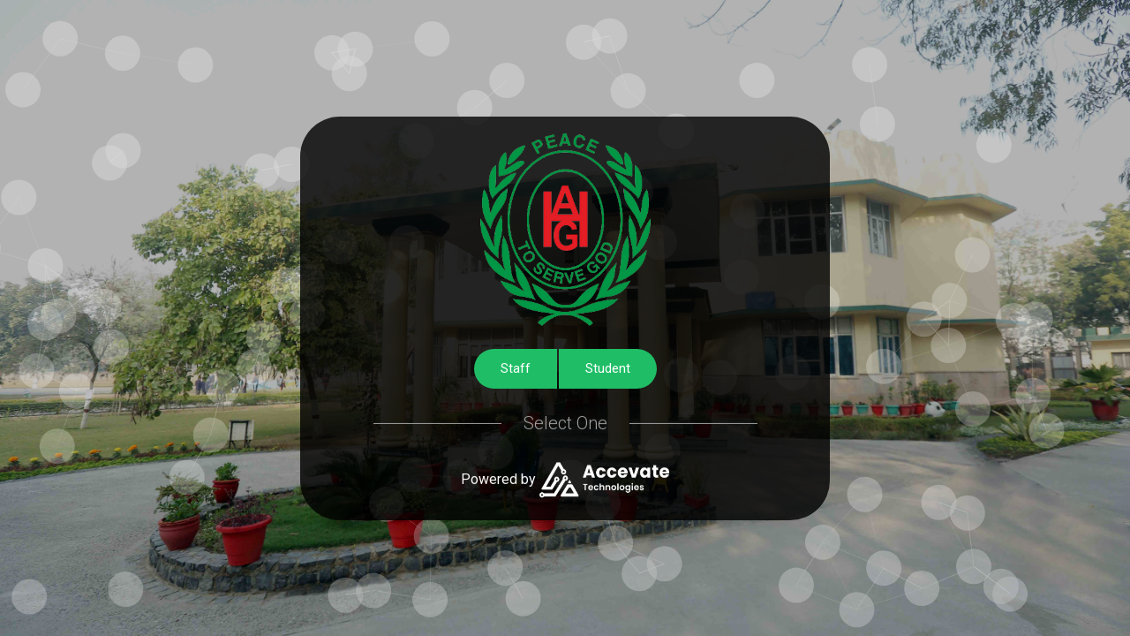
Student (607, 368)
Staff (516, 368)
